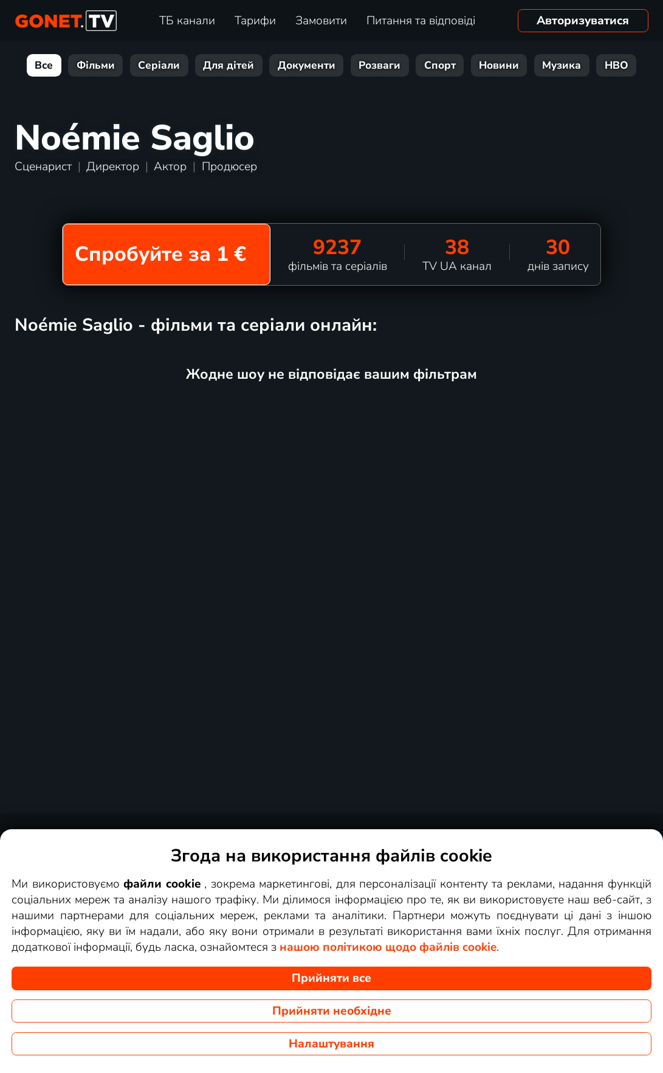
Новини (499, 65)
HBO (616, 65)
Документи (306, 65)
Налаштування (331, 1044)
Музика (561, 65)
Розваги (379, 65)
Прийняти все (331, 978)
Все (44, 65)
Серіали (159, 65)
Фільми (96, 65)
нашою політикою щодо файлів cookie (388, 947)
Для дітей (228, 65)
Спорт (440, 65)
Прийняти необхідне (331, 1011)
